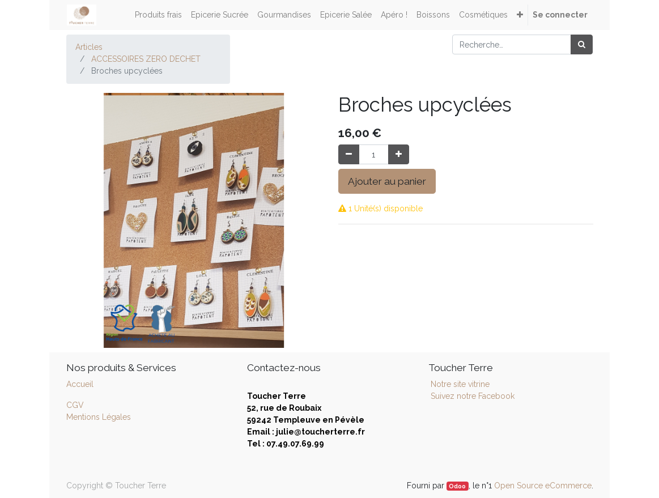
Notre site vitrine (459, 384)
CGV (75, 405)
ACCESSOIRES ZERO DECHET (146, 58)
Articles (89, 47)
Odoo (457, 486)
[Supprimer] (348, 154)
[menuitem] (158, 15)
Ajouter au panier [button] (387, 181)
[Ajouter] (398, 154)
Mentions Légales (98, 417)
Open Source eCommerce (543, 485)
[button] (520, 15)
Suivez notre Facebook (473, 396)
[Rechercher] (582, 44)
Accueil (79, 384)
